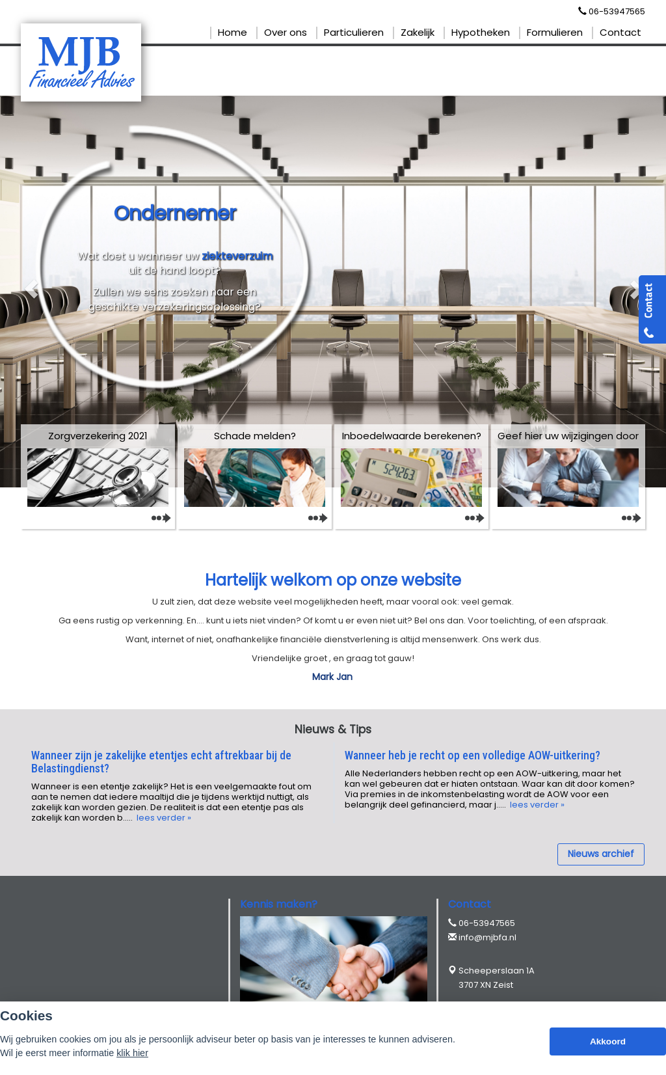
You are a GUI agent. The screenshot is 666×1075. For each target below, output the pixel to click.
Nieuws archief (601, 853)
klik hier (132, 1053)
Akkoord (608, 1041)
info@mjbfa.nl (487, 937)
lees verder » (163, 817)
